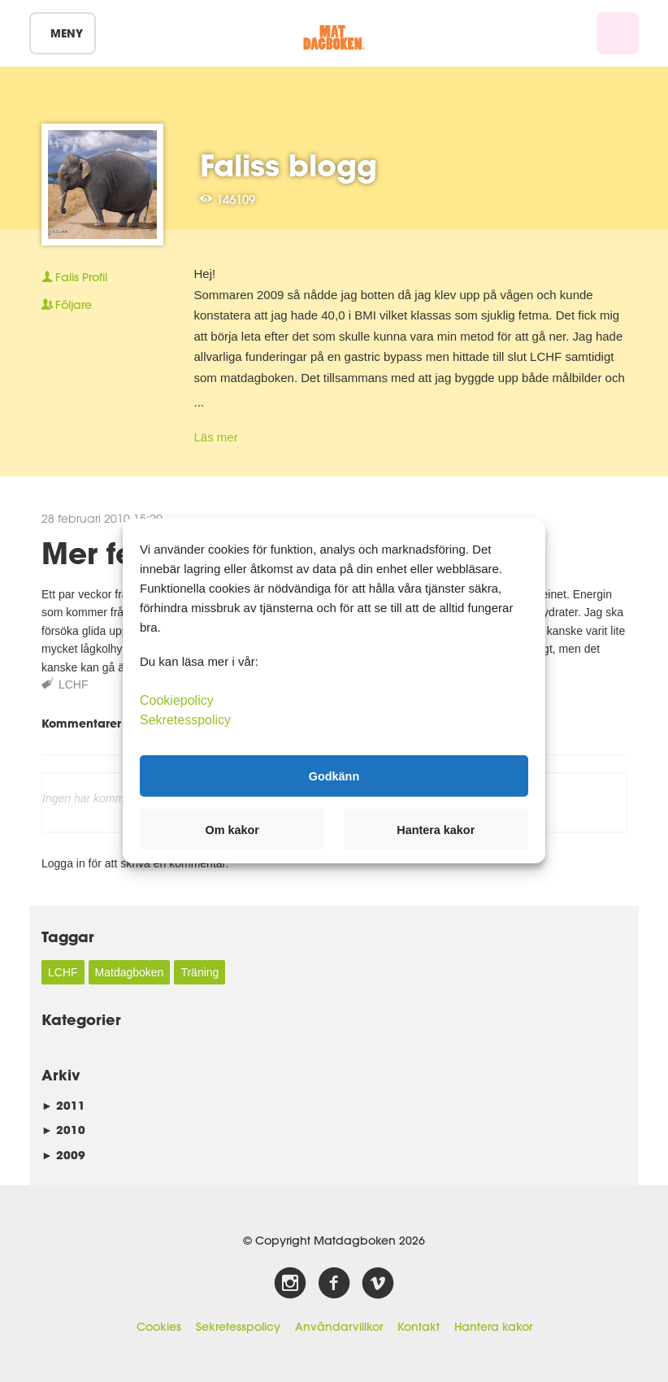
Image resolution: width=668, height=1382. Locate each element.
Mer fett (98, 552)
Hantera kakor (493, 1326)
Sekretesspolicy (238, 1326)
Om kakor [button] (232, 830)
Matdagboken (129, 972)
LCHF (74, 684)
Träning (199, 972)
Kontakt (418, 1326)
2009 (63, 1155)
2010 (63, 1129)
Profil (74, 277)
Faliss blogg (288, 165)
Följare (66, 305)
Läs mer (216, 437)
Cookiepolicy (177, 700)
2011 (63, 1105)
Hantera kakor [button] (436, 830)
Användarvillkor (339, 1326)
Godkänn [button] (334, 775)
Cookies (159, 1326)
